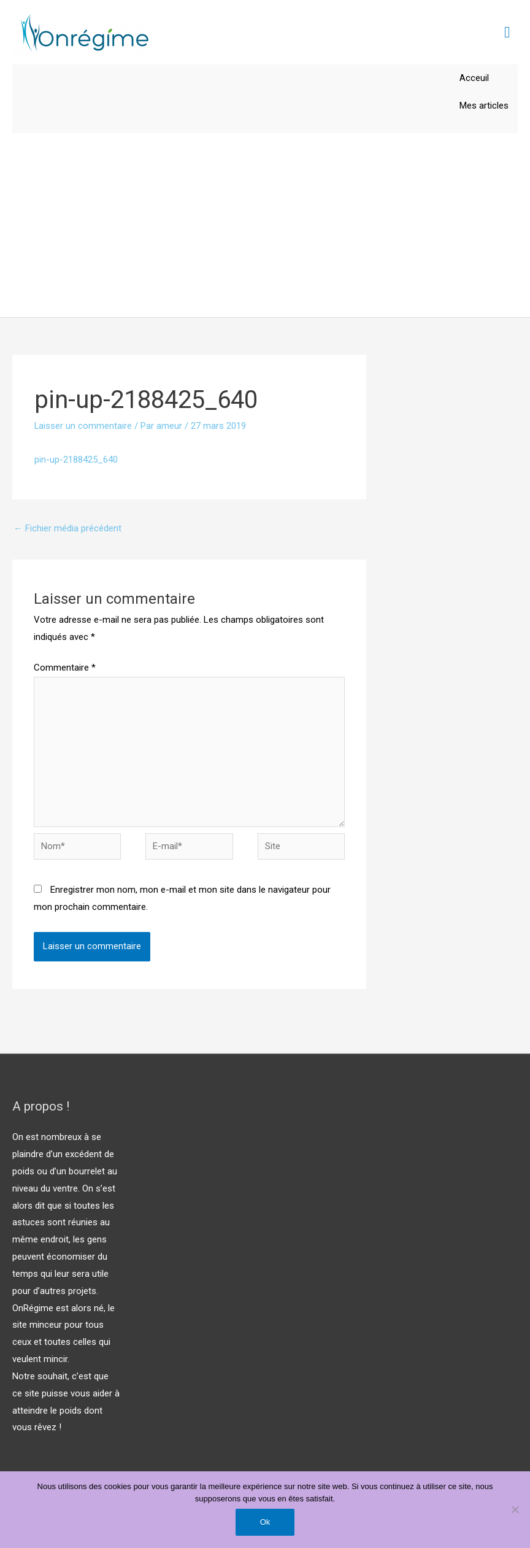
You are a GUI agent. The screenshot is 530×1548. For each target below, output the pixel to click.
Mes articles (484, 105)
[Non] (515, 1509)
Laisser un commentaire (83, 426)
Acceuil (474, 77)
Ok (265, 1522)
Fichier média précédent (67, 528)
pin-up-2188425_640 (76, 459)
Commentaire (65, 668)
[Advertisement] (265, 226)
